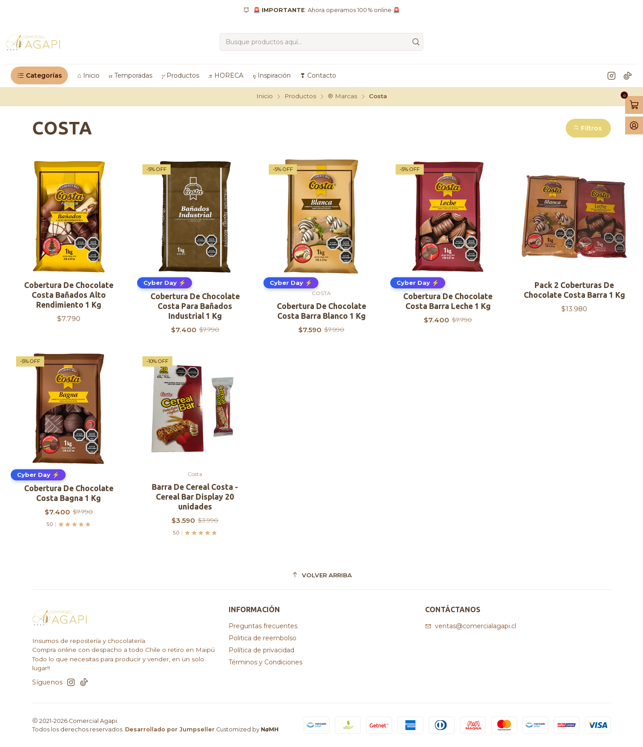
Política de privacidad (261, 650)
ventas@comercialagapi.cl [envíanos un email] (470, 626)
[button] (39, 75)
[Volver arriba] (321, 575)
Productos (300, 96)
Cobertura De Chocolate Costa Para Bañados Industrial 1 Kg (195, 306)
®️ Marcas (342, 96)
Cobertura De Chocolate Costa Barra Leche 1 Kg (448, 301)
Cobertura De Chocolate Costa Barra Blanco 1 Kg (321, 311)
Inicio (264, 96)
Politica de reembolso (262, 638)
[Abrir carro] (634, 105)
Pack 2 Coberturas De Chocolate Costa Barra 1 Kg (574, 290)
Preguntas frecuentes (263, 626)
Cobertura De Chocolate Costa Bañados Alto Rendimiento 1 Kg (68, 295)
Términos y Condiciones (265, 662)
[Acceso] (634, 125)
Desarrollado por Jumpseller (170, 729)
